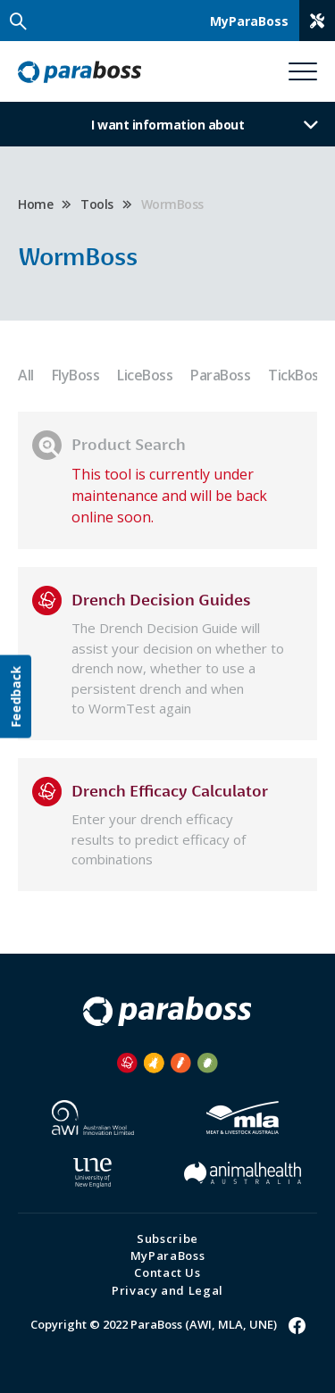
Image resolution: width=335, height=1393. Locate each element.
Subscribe (167, 1238)
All (26, 375)
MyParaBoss (167, 1255)
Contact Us (167, 1272)
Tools (96, 204)
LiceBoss (144, 375)
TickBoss (296, 375)
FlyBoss (76, 375)
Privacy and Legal (167, 1290)
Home (35, 204)
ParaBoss (220, 375)
